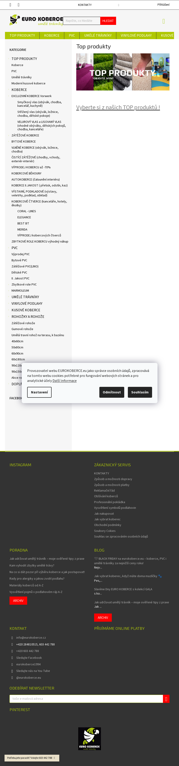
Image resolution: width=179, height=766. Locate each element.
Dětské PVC (19, 272)
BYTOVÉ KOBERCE (21, 142)
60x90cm (17, 353)
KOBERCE (17, 90)
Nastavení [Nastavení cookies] (39, 392)
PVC (14, 71)
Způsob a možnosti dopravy (113, 479)
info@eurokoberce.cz (31, 637)
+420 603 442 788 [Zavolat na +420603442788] (27, 651)
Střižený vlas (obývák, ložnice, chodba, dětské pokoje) (38, 114)
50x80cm (17, 347)
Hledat (108, 21)
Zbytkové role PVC (22, 285)
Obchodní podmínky (107, 525)
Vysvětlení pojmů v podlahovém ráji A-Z (36, 592)
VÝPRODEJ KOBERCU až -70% (31, 167)
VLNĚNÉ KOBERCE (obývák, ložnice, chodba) (35, 149)
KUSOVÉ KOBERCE (23, 311)
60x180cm (18, 359)
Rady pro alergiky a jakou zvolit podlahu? (37, 579)
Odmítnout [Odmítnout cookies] (112, 392)
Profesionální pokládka (109, 502)
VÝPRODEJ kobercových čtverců (39, 235)
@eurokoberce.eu (28, 678)
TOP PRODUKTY (22, 59)
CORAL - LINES (26, 211)
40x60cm (17, 341)
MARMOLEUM (18, 291)
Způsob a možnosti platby (111, 485)
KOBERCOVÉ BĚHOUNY (26, 173)
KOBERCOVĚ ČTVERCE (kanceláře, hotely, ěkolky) (37, 203)
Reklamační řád (104, 490)
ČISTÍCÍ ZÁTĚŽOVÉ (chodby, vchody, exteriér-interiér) (36, 159)
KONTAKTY (85, 5)
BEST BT (23, 223)
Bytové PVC (19, 260)
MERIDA (22, 229)
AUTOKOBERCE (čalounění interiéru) (36, 179)
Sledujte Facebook (29, 658)
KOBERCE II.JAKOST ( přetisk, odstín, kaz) (40, 185)
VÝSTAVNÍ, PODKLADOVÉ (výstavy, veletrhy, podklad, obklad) (32, 193)
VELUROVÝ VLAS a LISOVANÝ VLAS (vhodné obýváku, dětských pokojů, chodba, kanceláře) (41, 126)
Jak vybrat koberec (107, 519)
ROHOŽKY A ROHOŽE (25, 317)
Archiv (18, 600)
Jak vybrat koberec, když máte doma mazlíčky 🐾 (128, 576)
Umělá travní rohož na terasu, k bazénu (38, 335)
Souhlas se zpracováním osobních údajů (121, 536)
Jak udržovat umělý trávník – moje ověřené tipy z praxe (47, 559)
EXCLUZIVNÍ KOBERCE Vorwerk (29, 96)
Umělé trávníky (22, 77)
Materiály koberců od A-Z (26, 585)
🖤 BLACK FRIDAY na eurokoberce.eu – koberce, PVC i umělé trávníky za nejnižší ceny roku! (130, 561)
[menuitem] (22, 35)
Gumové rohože (22, 329)
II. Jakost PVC (20, 278)
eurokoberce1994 (28, 664)
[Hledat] (89, 21)
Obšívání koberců (106, 496)
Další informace (65, 380)
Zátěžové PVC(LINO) (25, 266)
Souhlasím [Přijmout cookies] (140, 392)
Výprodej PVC (21, 254)
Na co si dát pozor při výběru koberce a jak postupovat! (47, 572)
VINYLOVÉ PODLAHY (24, 304)
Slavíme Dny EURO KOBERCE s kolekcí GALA (123, 589)
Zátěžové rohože (23, 323)
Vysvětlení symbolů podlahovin (115, 508)
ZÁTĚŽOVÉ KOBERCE (23, 136)
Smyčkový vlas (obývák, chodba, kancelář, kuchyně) (39, 104)
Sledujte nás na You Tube (33, 671)
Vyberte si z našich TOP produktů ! (118, 107)
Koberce (17, 65)
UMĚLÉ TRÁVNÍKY (23, 297)
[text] (14, 5)
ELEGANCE (24, 217)
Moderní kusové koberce (28, 83)
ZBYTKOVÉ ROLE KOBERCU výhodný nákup (40, 241)
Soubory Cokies (105, 531)
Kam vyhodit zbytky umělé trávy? (32, 566)
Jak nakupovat (104, 513)
